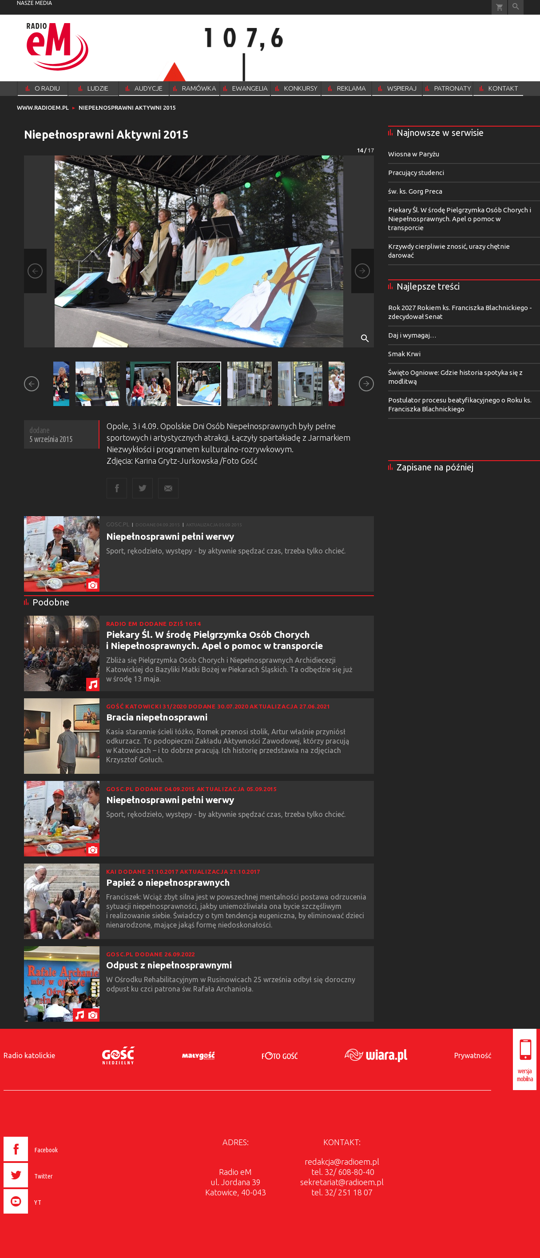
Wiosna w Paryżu (413, 154)
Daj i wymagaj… (412, 335)
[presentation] (49, 1215)
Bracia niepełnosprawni (156, 717)
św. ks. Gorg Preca (415, 191)
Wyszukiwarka (516, 7)
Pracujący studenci (416, 172)
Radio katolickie (29, 1055)
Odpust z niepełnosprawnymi (169, 964)
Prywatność (472, 1055)
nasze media (34, 3)
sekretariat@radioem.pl (342, 1182)
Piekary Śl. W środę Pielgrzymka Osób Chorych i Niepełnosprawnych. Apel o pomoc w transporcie (214, 640)
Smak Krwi (404, 354)
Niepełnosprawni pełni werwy (170, 536)
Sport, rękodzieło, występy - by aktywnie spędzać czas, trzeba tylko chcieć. (227, 551)
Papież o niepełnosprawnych (168, 882)
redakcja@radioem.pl (342, 1161)
